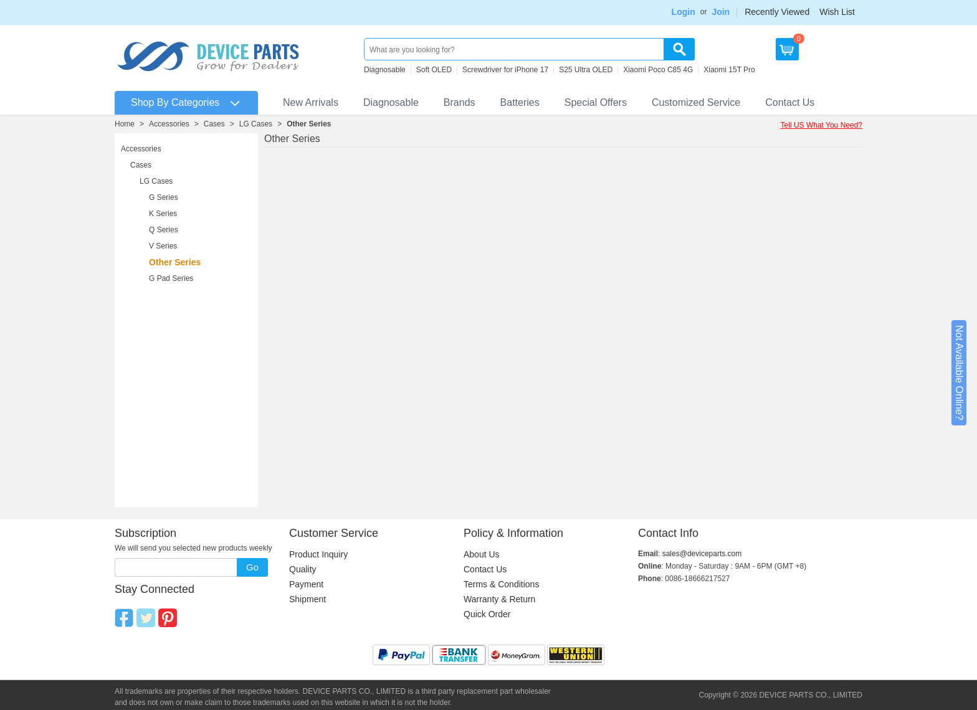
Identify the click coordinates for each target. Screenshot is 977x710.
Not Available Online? (959, 372)
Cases (214, 124)
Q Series (163, 229)
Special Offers (596, 102)
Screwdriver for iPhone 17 (505, 69)
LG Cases (255, 124)
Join (721, 12)
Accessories (169, 124)
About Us (482, 554)
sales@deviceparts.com (702, 553)
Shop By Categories (175, 102)
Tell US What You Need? (821, 125)
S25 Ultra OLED (585, 69)
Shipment (307, 599)
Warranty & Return (499, 599)
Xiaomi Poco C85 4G (658, 69)
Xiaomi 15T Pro (729, 69)
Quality (303, 569)
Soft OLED (434, 69)
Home (125, 124)
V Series (163, 246)
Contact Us (789, 102)
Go (252, 567)
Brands (459, 102)
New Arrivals (310, 102)
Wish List (837, 12)
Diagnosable (385, 69)
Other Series (309, 124)
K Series (163, 213)
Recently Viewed (777, 12)
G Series (163, 197)
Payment (306, 584)
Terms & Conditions (501, 584)
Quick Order (487, 614)
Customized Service (696, 102)
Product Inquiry (318, 554)
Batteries (520, 102)
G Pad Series (171, 278)
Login (683, 12)
